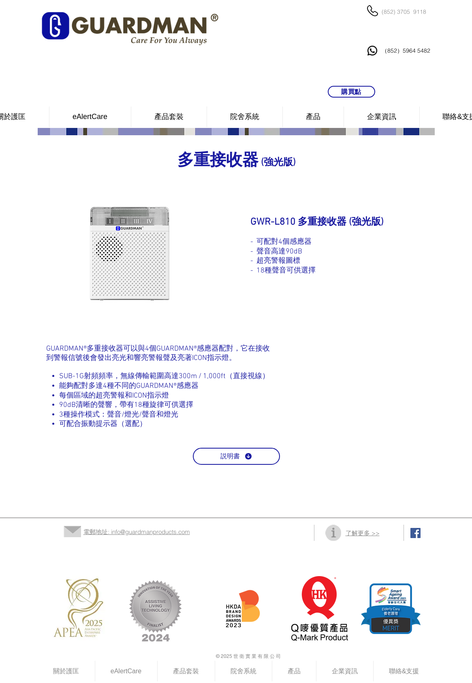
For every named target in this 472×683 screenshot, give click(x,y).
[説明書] (236, 456)
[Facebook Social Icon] (415, 533)
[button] (244, 116)
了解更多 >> (363, 533)
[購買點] (351, 92)
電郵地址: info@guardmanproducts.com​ (136, 532)
